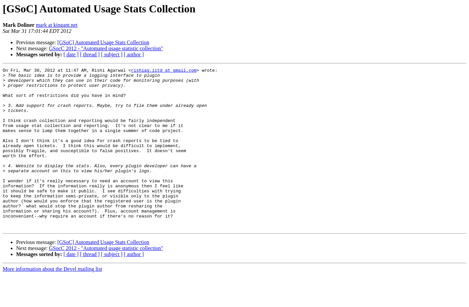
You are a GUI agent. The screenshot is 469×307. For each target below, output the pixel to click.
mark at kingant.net (57, 25)
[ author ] (134, 54)
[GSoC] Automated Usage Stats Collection (103, 42)
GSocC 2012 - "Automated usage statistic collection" (106, 48)
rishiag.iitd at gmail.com (163, 71)
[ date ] (71, 54)
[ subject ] (112, 54)
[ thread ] (90, 54)
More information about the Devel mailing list (52, 301)
